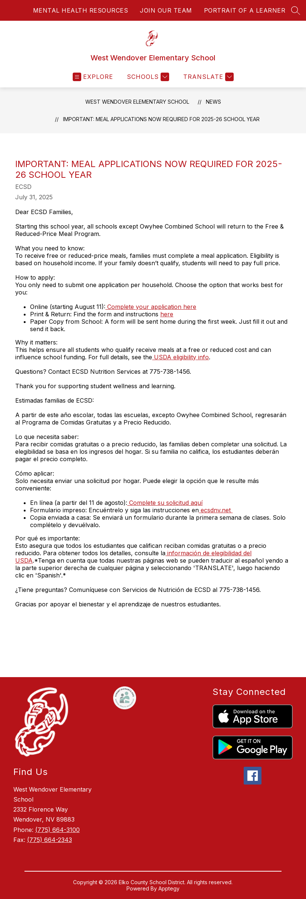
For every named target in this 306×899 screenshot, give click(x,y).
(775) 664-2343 (49, 839)
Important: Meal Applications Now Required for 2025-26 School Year (161, 119)
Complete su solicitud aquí (165, 502)
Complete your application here (150, 306)
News (213, 102)
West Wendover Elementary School (137, 102)
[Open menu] (93, 76)
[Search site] (295, 10)
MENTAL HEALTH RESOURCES (80, 10)
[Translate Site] (207, 76)
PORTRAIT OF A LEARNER (245, 10)
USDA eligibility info (180, 357)
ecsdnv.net (216, 510)
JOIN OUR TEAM (166, 10)
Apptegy (169, 888)
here (166, 314)
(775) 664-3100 (57, 829)
